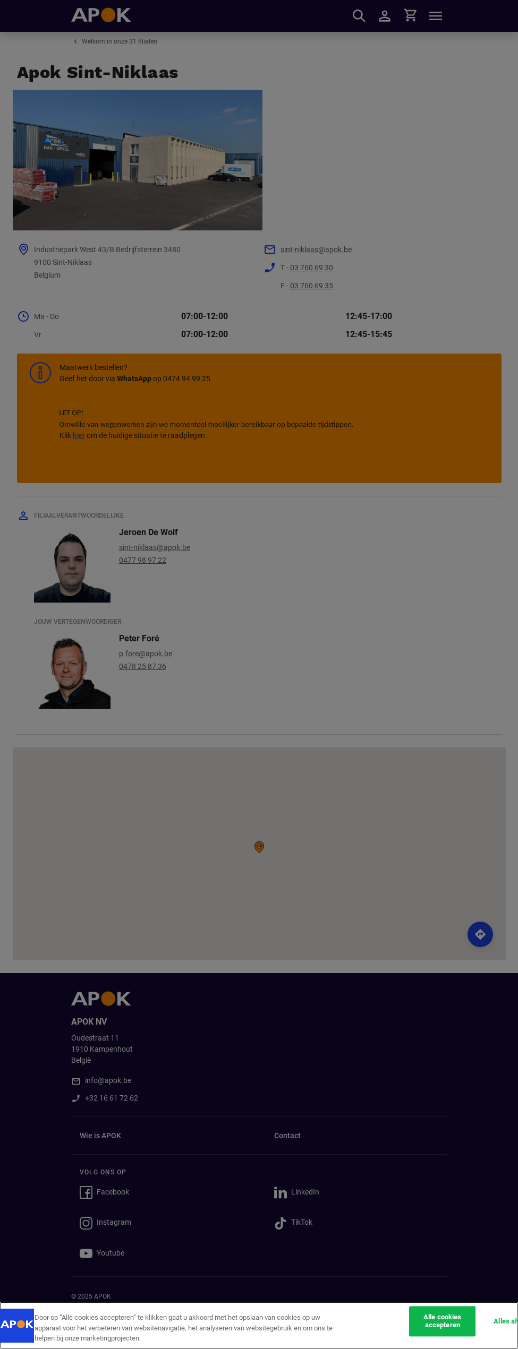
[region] (259, 1325)
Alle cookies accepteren (442, 1321)
